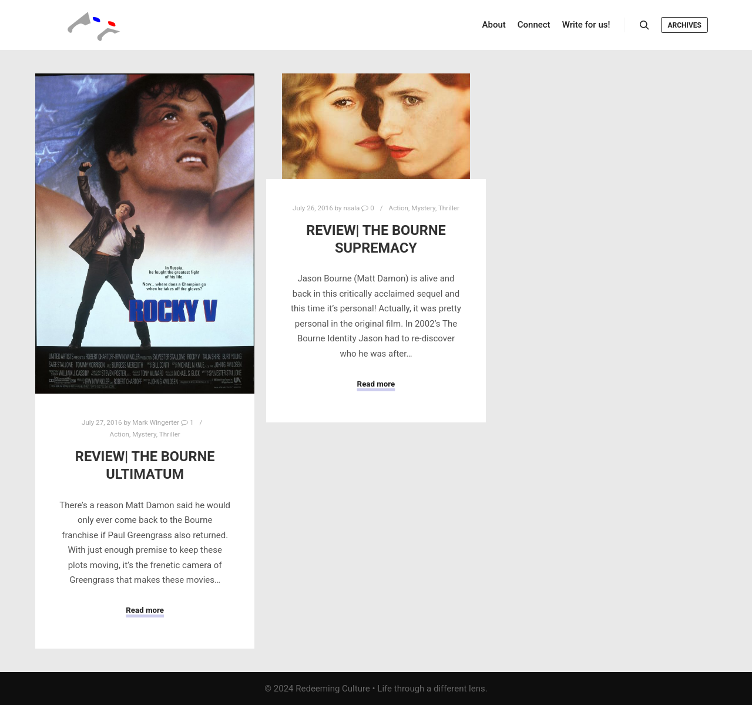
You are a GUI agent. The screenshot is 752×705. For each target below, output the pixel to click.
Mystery (144, 434)
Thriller (169, 434)
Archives (684, 25)
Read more (145, 610)
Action (119, 434)
